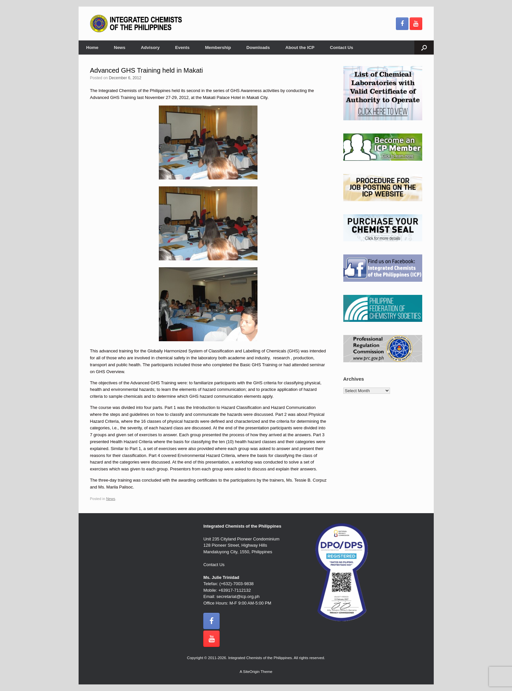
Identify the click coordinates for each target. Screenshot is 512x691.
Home (92, 47)
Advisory (150, 47)
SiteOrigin (251, 672)
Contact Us (341, 47)
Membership (218, 47)
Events (182, 47)
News (119, 47)
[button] (424, 47)
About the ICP (300, 47)
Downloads (258, 47)
